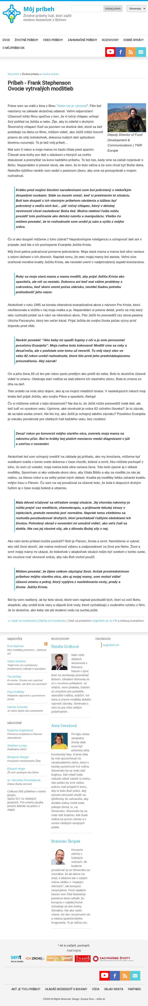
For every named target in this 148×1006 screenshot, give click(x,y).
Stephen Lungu (17, 745)
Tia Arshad (14, 676)
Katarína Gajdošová (20, 730)
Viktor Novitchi (16, 661)
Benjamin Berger (18, 757)
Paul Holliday (15, 691)
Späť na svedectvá (24, 620)
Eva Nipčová (15, 646)
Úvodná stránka (50, 74)
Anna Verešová (64, 725)
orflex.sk (100, 999)
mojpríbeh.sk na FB (104, 620)
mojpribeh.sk (111, 645)
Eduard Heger (16, 768)
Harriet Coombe (17, 707)
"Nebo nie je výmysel (71, 106)
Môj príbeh (38, 9)
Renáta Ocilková (65, 646)
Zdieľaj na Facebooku (52, 620)
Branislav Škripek (65, 841)
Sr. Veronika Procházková (23, 780)
